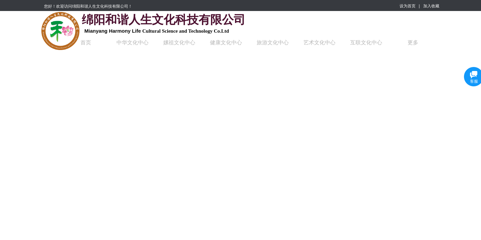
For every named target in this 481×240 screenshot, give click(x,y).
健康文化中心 (226, 42)
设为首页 (408, 6)
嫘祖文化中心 (179, 42)
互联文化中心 (366, 42)
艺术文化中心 (319, 42)
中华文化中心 (132, 42)
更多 (413, 42)
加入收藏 (431, 6)
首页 (85, 42)
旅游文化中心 (273, 42)
